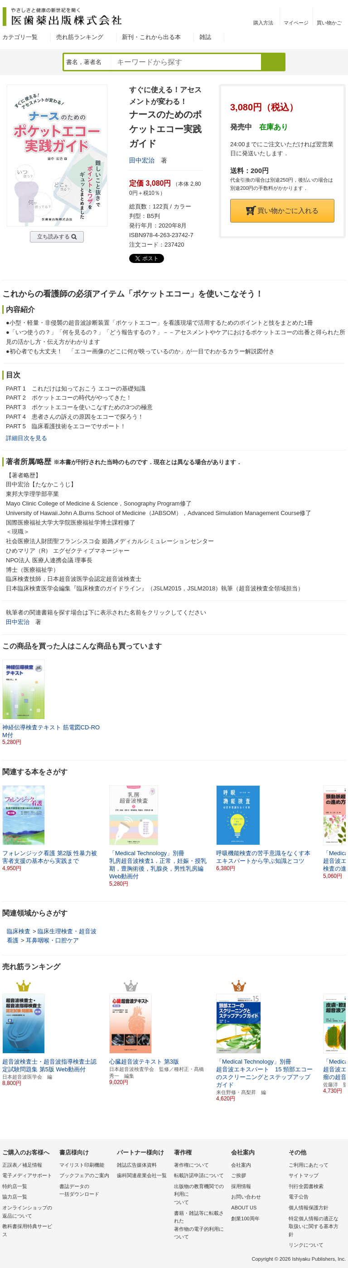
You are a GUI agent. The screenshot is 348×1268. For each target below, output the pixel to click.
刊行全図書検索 (306, 1186)
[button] (339, 828)
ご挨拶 (238, 1175)
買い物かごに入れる (282, 210)
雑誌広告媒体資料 (137, 1165)
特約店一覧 (14, 1186)
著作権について (191, 1165)
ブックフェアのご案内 (84, 1175)
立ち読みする (53, 236)
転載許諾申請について (199, 1175)
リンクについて (306, 1245)
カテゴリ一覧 (20, 37)
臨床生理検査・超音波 (67, 931)
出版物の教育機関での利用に (200, 1195)
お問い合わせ (246, 1196)
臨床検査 (18, 931)
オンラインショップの (28, 1212)
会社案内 (241, 1165)
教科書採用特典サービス (27, 1230)
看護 (13, 940)
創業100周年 (245, 1218)
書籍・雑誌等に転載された (200, 1225)
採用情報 (241, 1186)
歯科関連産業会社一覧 (142, 1175)
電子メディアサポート (27, 1175)
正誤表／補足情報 (22, 1165)
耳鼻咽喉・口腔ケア (52, 940)
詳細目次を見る (26, 438)
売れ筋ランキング (79, 37)
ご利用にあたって (309, 1165)
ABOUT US (243, 1207)
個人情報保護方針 (309, 1207)
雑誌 (205, 37)
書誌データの (85, 1191)
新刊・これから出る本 (151, 37)
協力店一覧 (14, 1196)
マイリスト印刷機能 (81, 1165)
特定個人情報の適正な (315, 1227)
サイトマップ (304, 1175)
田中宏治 (142, 160)
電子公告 (299, 1196)
